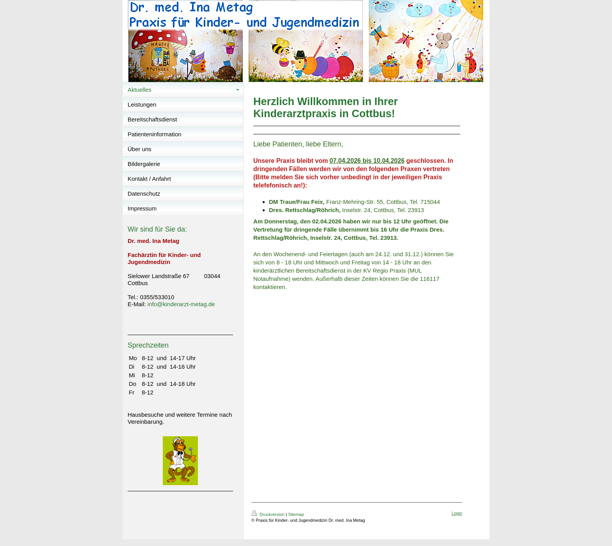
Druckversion (268, 514)
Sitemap (296, 514)
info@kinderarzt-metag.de (181, 304)
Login (457, 513)
